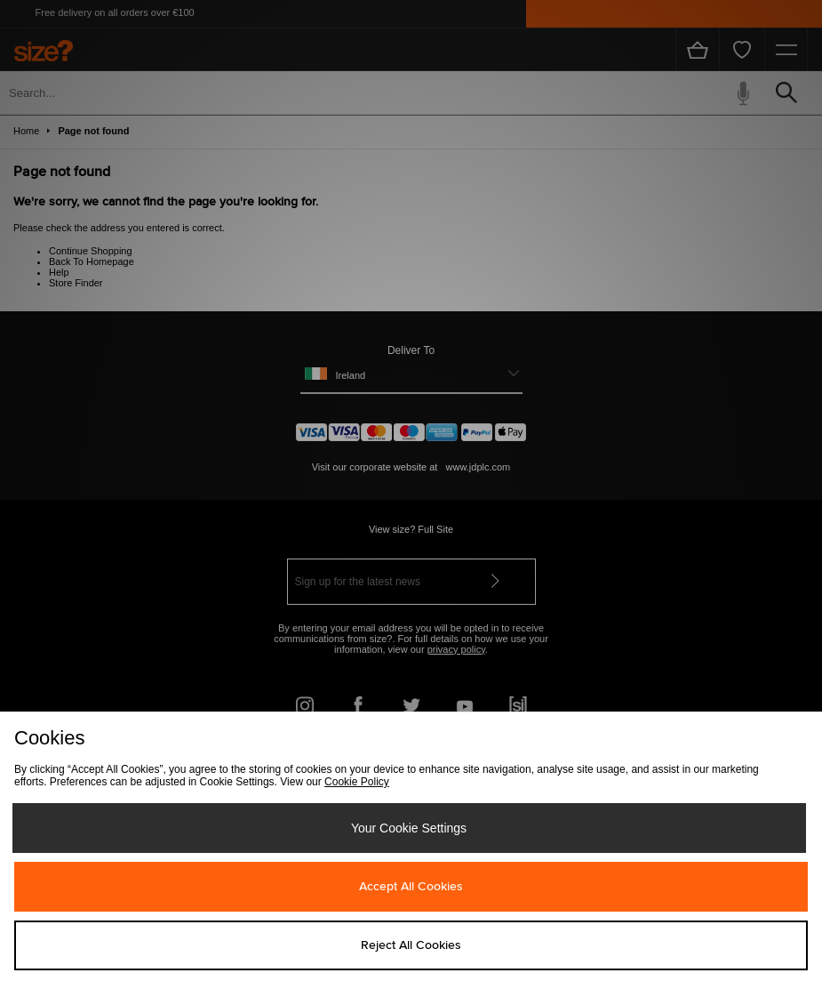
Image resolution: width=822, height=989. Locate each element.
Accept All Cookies (411, 887)
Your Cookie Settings (409, 828)
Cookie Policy (356, 782)
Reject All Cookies (411, 945)
